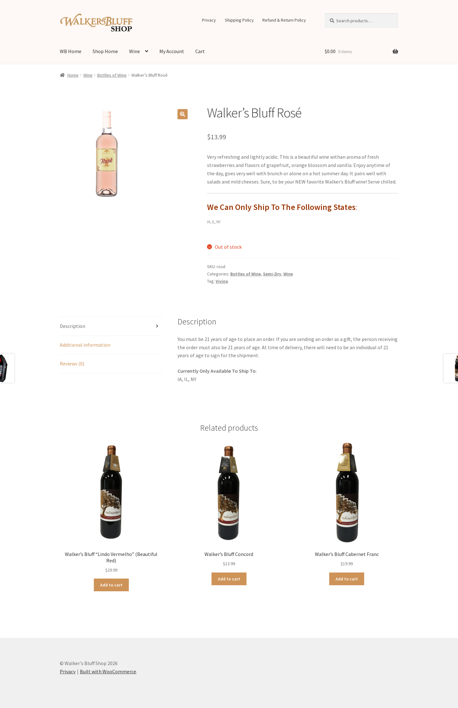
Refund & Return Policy (284, 20)
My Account (171, 51)
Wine (134, 51)
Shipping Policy (239, 20)
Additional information (85, 345)
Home (73, 75)
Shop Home (105, 51)
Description (72, 326)
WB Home (70, 51)
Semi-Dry (272, 274)
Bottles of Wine (112, 75)
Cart (200, 51)
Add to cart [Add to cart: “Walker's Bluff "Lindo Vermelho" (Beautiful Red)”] (111, 585)
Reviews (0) (72, 363)
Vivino (222, 281)
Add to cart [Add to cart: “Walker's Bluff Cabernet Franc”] (347, 579)
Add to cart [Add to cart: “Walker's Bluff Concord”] (229, 579)
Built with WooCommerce (108, 671)
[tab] (111, 326)
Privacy (209, 20)
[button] (182, 114)
